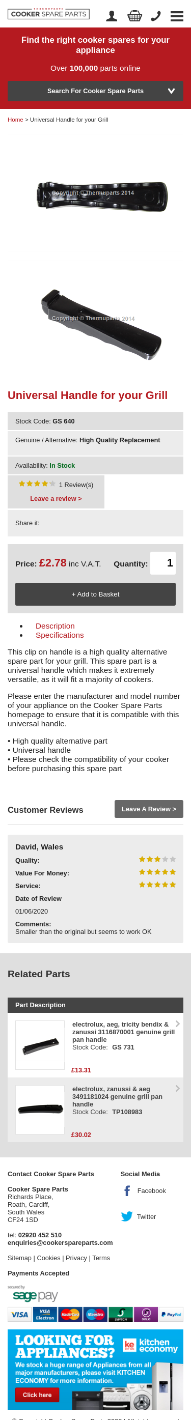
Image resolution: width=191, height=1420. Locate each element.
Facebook (152, 1191)
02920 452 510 (40, 1235)
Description (55, 625)
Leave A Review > (149, 809)
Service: (28, 886)
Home (15, 120)
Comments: (33, 924)
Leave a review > (55, 498)
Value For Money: (42, 873)
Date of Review (38, 898)
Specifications (60, 635)
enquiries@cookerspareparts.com (60, 1242)
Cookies (48, 1258)
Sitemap (20, 1258)
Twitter (146, 1216)
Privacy (76, 1258)
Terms (101, 1258)
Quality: (27, 860)
